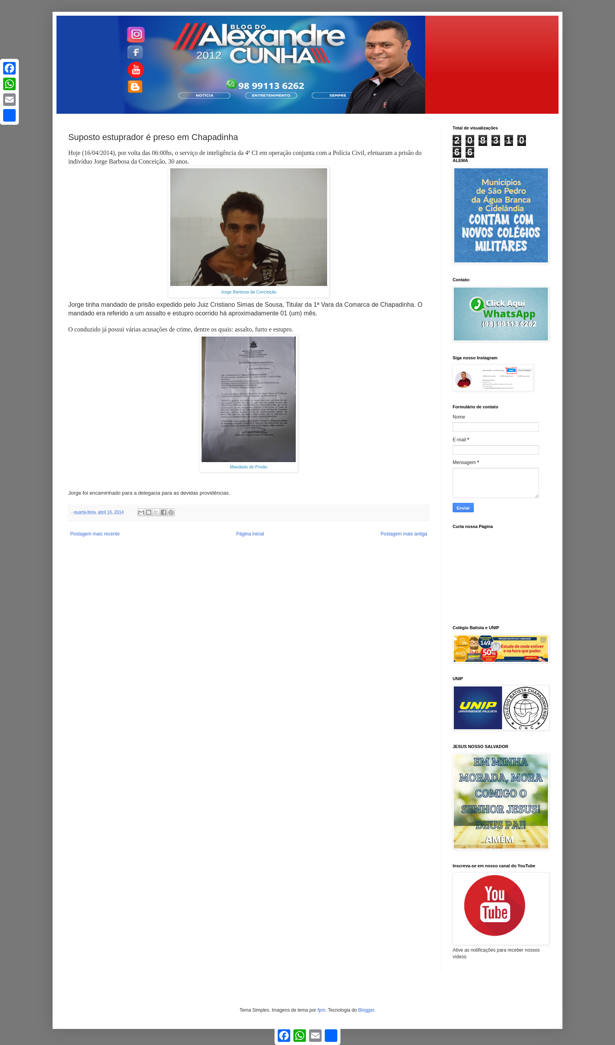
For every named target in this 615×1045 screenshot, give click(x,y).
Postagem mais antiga (403, 534)
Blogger (366, 1010)
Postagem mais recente (95, 534)
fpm (321, 1010)
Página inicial (250, 534)
